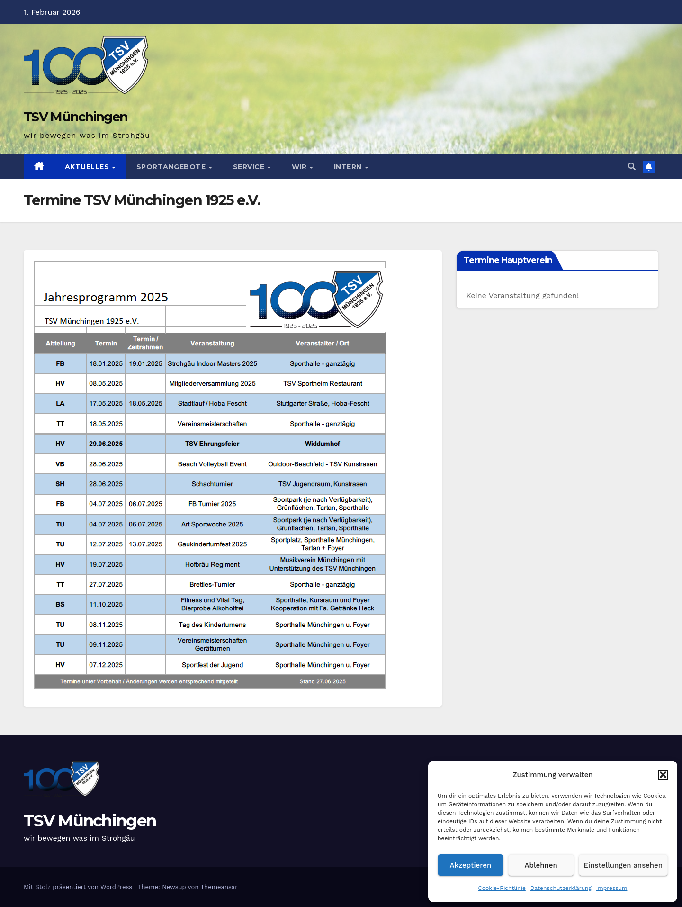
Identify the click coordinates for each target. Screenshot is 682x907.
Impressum (612, 888)
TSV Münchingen (75, 117)
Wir (300, 167)
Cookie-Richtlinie (502, 888)
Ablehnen (541, 865)
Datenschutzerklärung (561, 888)
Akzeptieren (471, 865)
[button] (663, 775)
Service (250, 167)
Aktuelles (88, 167)
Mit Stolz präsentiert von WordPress (79, 886)
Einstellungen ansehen (623, 865)
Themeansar (219, 886)
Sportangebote (172, 167)
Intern (349, 167)
